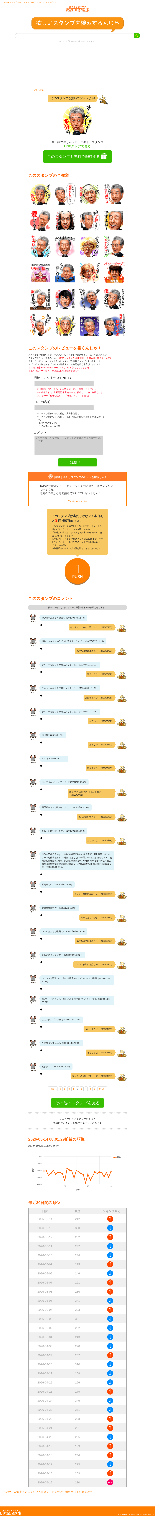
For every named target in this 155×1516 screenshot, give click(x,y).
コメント (40, 431)
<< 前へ (52, 1086)
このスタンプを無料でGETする (73, 158)
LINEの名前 (42, 402)
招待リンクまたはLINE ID (52, 379)
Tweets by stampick (77, 498)
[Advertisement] (77, 68)
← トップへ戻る (36, 92)
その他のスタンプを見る (77, 1100)
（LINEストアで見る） (77, 148)
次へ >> (102, 1086)
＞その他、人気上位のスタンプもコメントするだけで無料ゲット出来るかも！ (47, 1489)
